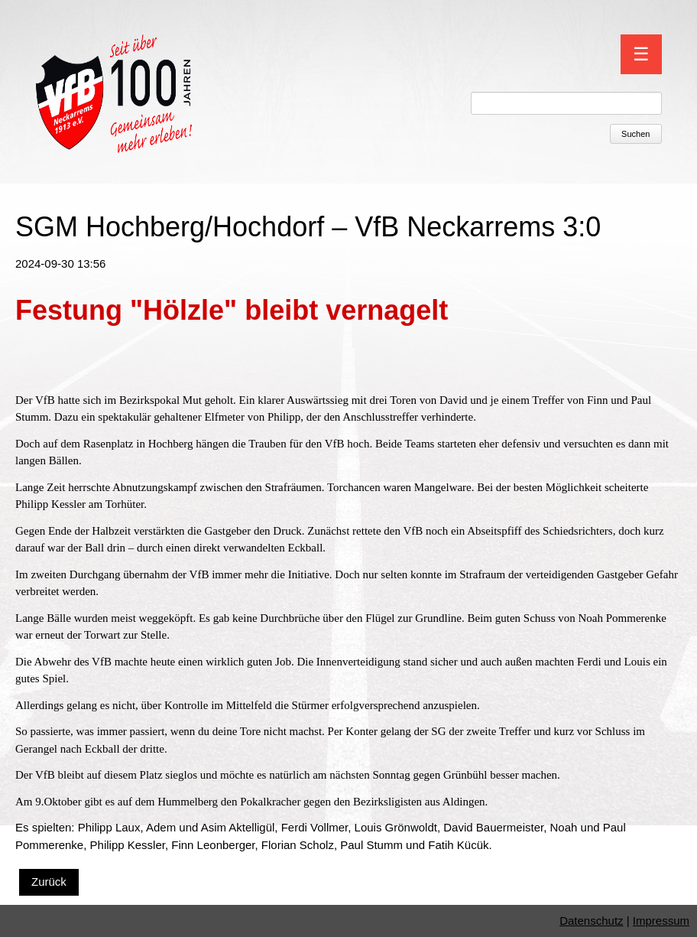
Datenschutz (591, 920)
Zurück (48, 881)
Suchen (635, 133)
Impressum (661, 920)
